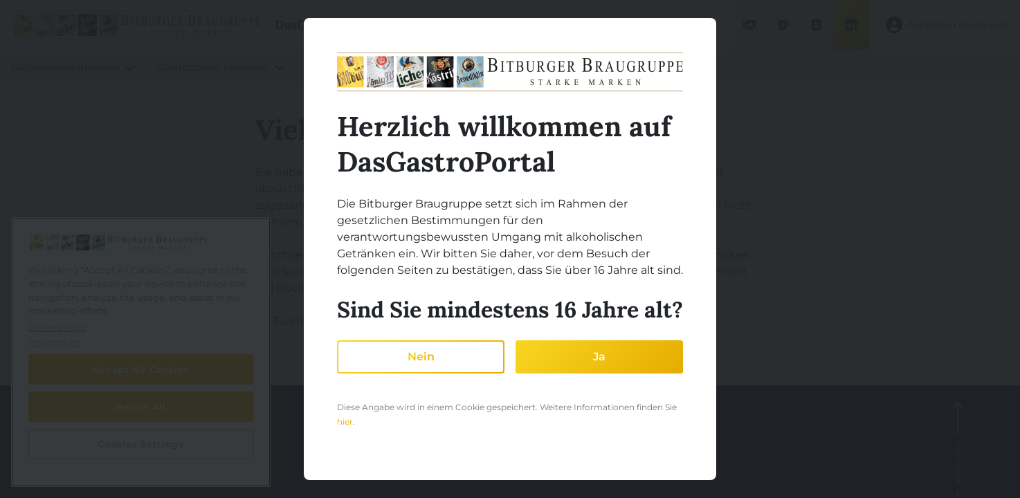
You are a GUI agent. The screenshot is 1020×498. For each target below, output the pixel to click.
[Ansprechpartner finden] (816, 25)
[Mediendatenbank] (749, 25)
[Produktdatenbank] (783, 25)
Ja (599, 356)
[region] (141, 352)
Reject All (141, 406)
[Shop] (851, 25)
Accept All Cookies (141, 369)
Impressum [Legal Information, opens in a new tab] (54, 341)
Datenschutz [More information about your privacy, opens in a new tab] (57, 327)
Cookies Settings (141, 444)
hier (345, 421)
